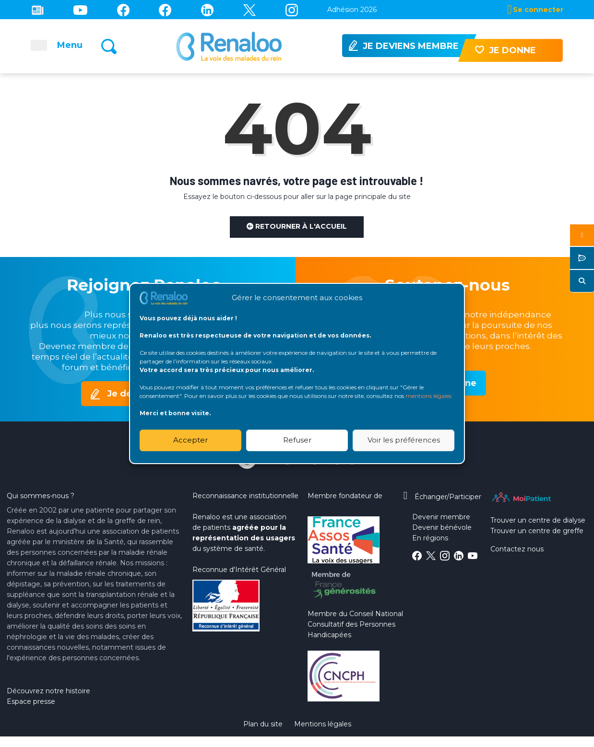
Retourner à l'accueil (297, 226)
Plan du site (263, 724)
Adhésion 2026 (352, 9)
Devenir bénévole (442, 527)
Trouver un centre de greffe (536, 530)
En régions (430, 538)
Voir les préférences (404, 439)
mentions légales (428, 395)
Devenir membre (441, 517)
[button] (582, 235)
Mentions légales (322, 724)
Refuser (297, 439)
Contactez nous (517, 549)
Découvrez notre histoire (48, 691)
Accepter (190, 439)
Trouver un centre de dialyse (537, 520)
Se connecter (538, 9)
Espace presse (31, 701)
